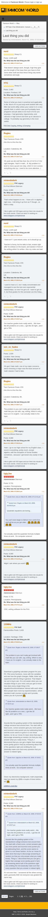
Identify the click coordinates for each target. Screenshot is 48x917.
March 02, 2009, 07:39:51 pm (13, 491)
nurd (6, 51)
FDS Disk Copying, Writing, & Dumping (17, 126)
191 (30, 896)
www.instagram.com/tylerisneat (14, 216)
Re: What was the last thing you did (17, 61)
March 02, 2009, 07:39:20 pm (13, 443)
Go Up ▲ (32, 911)
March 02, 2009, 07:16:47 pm (13, 63)
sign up (39, 2)
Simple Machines (31, 914)
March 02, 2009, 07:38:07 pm (13, 404)
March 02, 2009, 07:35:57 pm (13, 362)
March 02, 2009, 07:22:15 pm (13, 235)
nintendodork (10, 180)
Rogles (7, 133)
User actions (40, 46)
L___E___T (35, 27)
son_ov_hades (11, 347)
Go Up (4, 896)
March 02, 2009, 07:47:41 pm (13, 605)
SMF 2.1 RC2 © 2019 (18, 914)
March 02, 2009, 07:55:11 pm (13, 808)
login (32, 2)
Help (14, 911)
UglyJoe (8, 474)
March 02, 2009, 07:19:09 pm (13, 97)
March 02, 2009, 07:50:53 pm (13, 642)
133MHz (7, 624)
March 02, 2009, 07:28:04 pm (13, 280)
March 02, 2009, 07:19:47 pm (13, 156)
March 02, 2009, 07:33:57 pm (13, 319)
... (28, 896)
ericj (6, 83)
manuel (27, 27)
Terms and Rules (22, 911)
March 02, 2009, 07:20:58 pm (13, 195)
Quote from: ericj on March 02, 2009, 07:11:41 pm (24, 497)
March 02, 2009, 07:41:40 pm (13, 559)
